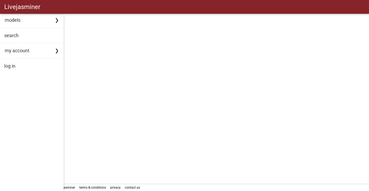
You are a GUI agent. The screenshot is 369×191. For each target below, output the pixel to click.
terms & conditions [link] (110, 187)
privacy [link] (133, 187)
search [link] (11, 35)
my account (17, 50)
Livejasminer (22, 7)
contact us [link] (150, 187)
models (12, 20)
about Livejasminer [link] (79, 187)
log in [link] (9, 66)
